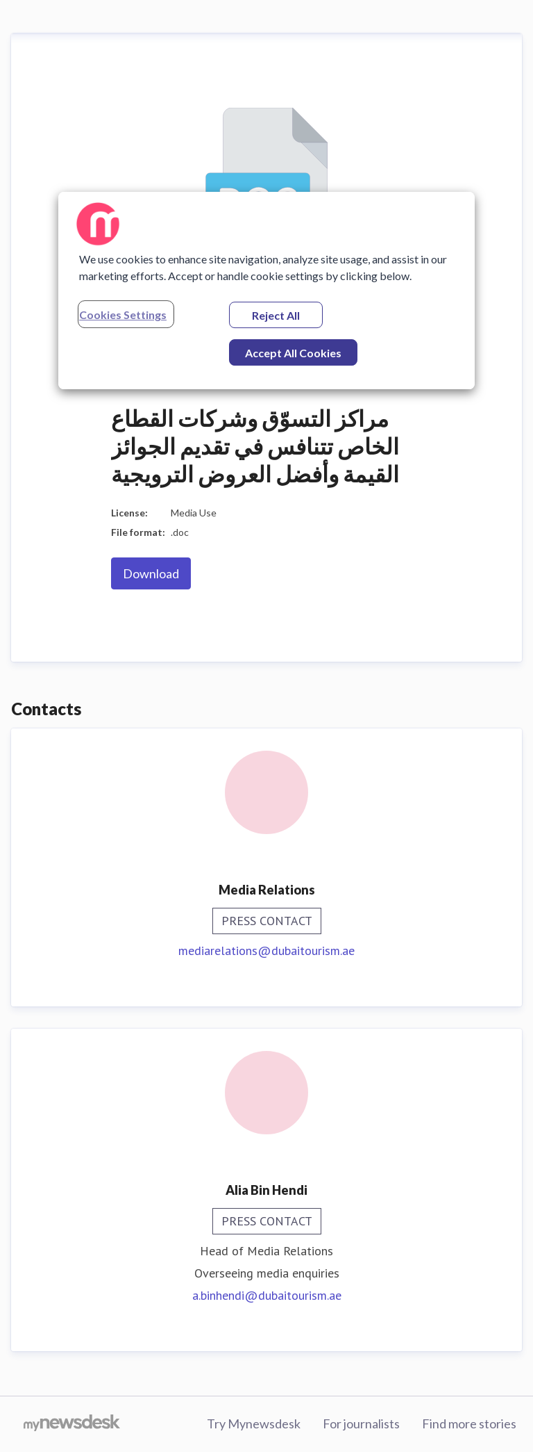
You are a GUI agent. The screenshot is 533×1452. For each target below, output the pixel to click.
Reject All (276, 315)
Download (151, 573)
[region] (266, 290)
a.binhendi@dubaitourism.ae (266, 1295)
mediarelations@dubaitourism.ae (266, 951)
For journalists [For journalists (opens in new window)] (361, 1423)
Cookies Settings (123, 314)
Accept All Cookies (293, 352)
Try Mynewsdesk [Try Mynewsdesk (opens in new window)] (254, 1423)
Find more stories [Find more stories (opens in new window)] (469, 1423)
